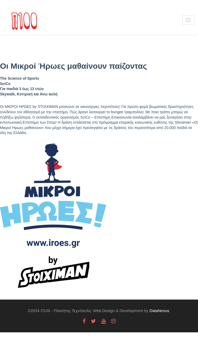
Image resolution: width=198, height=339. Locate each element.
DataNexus (159, 310)
